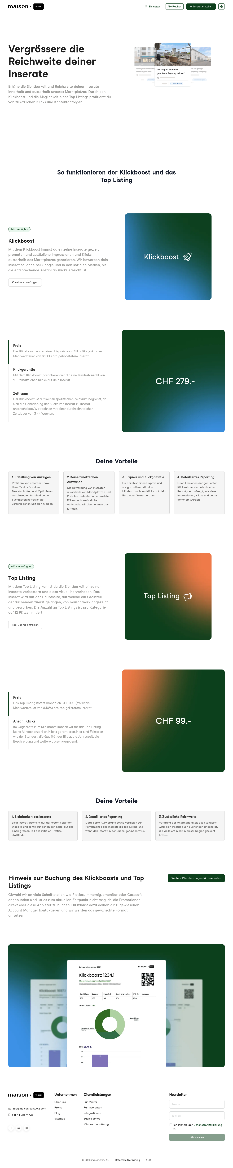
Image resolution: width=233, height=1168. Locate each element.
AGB (148, 1160)
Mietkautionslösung (96, 1124)
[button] (59, 352)
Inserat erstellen (201, 6)
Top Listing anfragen (25, 624)
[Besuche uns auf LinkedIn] (18, 1128)
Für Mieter (90, 1102)
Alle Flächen (174, 6)
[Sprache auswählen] (221, 6)
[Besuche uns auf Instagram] (26, 1128)
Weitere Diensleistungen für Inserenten (196, 878)
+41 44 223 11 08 (20, 1114)
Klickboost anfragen (25, 282)
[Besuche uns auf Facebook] (11, 1128)
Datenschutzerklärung (208, 1124)
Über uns (60, 1102)
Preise (58, 1107)
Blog (57, 1113)
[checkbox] (170, 1125)
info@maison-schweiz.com (27, 1108)
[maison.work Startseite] (26, 6)
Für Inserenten (93, 1107)
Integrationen (92, 1113)
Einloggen (152, 6)
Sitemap (59, 1118)
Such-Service (92, 1118)
